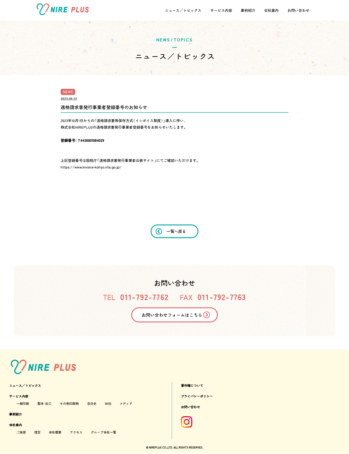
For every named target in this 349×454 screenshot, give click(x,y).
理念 (37, 433)
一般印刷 (22, 404)
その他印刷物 (69, 404)
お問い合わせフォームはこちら (172, 315)
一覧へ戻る (176, 231)
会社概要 (55, 433)
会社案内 (271, 10)
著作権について (192, 386)
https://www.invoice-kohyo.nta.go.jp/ (91, 167)
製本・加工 (44, 404)
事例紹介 (248, 10)
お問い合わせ (298, 10)
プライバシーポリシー (197, 397)
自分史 (92, 404)
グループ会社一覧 (103, 433)
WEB (108, 404)
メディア (126, 404)
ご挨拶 (21, 433)
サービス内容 (221, 10)
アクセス (76, 433)
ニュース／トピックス (183, 10)
